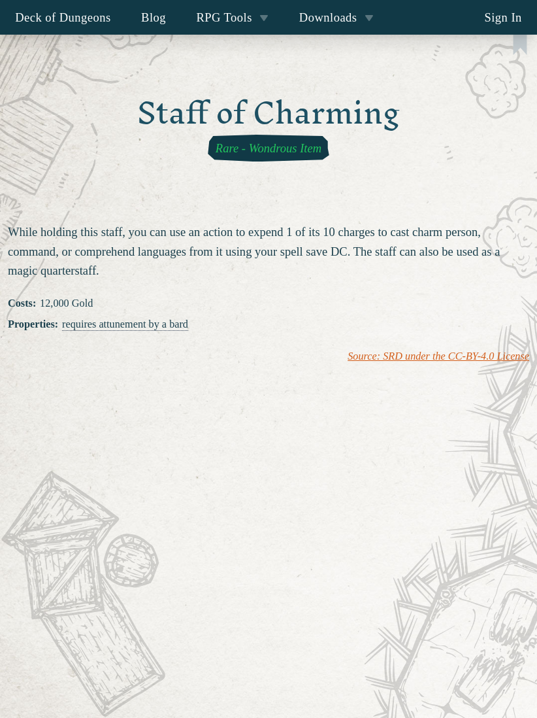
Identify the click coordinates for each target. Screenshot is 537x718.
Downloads (336, 17)
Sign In (502, 17)
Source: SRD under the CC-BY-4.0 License (438, 356)
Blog (153, 17)
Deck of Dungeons (63, 17)
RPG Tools (232, 17)
